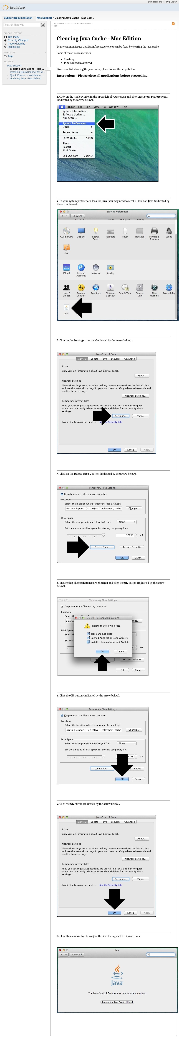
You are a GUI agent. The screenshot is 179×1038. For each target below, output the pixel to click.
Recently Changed (16, 40)
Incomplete (12, 47)
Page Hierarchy (14, 43)
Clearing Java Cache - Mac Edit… (74, 17)
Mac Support (44, 17)
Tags (8, 56)
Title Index (11, 37)
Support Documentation (18, 17)
